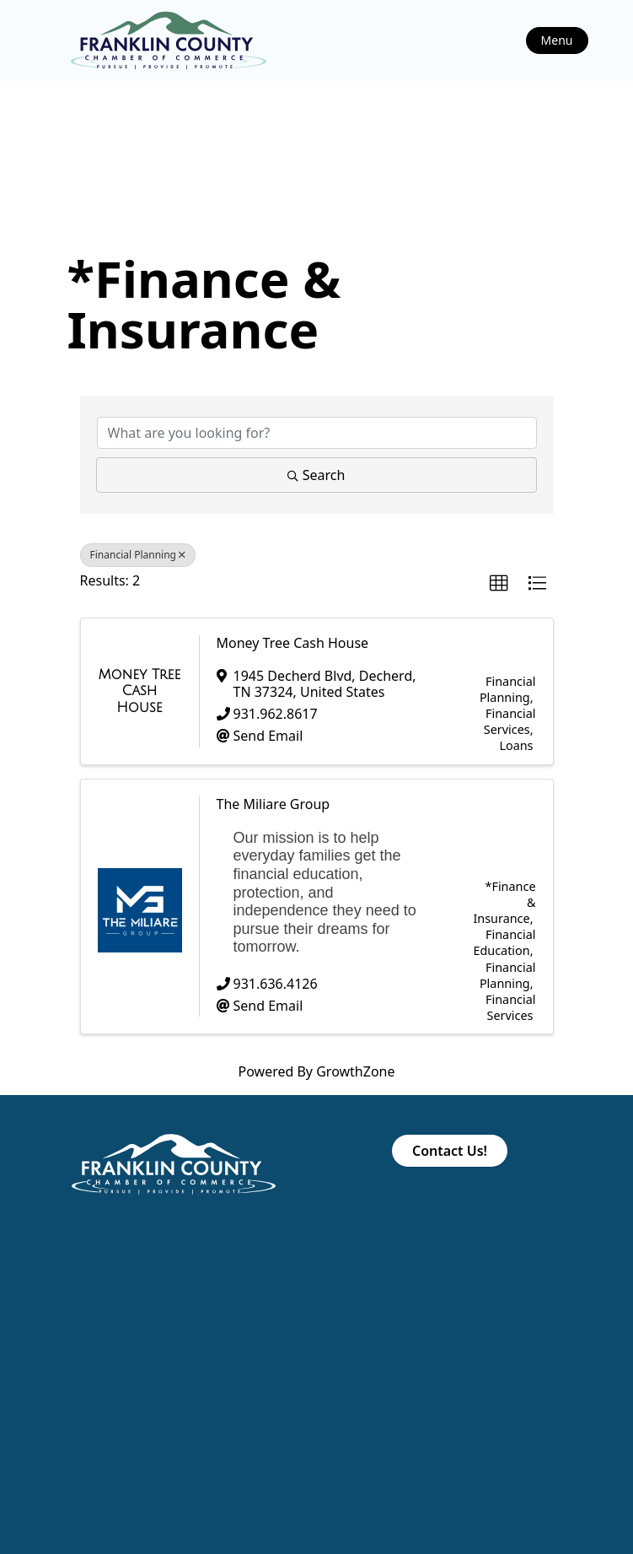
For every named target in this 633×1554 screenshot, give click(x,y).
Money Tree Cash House (293, 643)
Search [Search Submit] (316, 475)
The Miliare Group (273, 804)
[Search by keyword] (317, 433)
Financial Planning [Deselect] (138, 555)
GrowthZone (355, 1071)
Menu (557, 40)
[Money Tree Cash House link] (140, 691)
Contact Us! (449, 1150)
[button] (499, 584)
